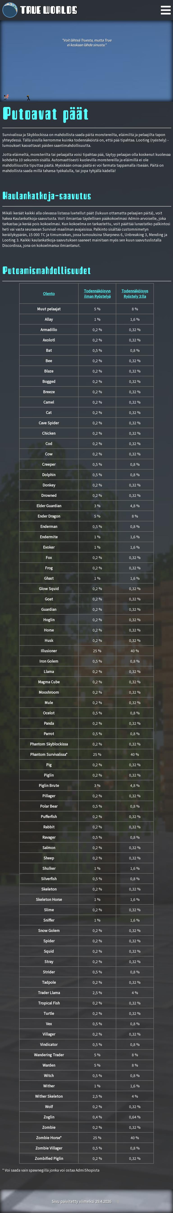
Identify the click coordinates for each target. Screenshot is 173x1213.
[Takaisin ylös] (117, 1201)
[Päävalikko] (167, 10)
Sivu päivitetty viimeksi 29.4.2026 (82, 1201)
